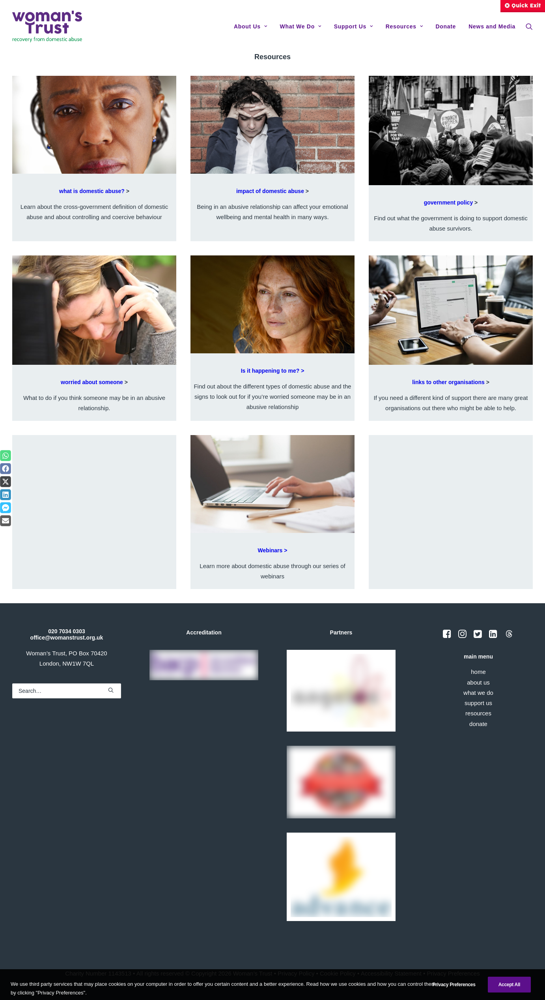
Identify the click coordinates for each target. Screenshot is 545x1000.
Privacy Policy (296, 973)
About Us (250, 26)
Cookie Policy (338, 973)
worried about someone (92, 382)
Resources (404, 26)
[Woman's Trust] (47, 26)
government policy (448, 202)
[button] (529, 26)
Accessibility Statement (391, 973)
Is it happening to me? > (272, 371)
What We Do (300, 26)
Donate (445, 26)
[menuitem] (250, 26)
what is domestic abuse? (92, 191)
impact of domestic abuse (270, 191)
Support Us (353, 26)
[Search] (66, 690)
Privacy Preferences (453, 973)
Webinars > (272, 550)
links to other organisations (448, 382)
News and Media (491, 26)
